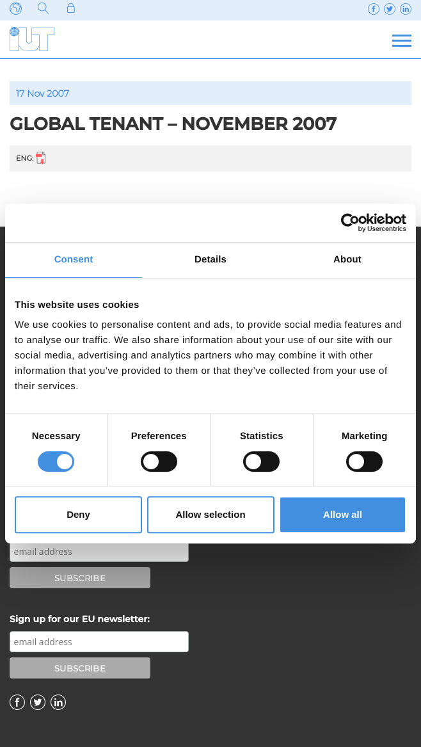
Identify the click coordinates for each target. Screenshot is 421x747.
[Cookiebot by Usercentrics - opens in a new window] (350, 222)
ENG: (30, 158)
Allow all (342, 514)
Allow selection (210, 514)
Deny (78, 514)
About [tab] (347, 259)
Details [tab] (210, 259)
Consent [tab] (73, 259)
